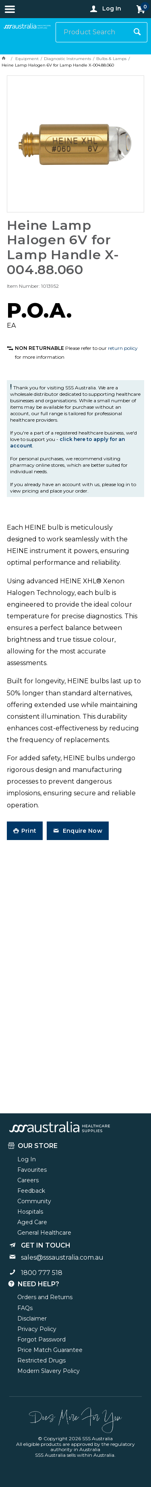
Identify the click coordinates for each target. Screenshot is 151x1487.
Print (28, 830)
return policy (123, 348)
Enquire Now (81, 830)
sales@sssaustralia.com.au (62, 1257)
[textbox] (91, 32)
